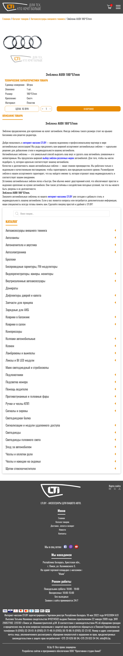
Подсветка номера (17, 381)
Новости (62, 529)
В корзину (89, 108)
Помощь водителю (17, 389)
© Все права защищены (61, 647)
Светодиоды (13, 432)
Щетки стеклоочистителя (21, 468)
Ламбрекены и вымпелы (20, 353)
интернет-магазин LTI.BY (34, 142)
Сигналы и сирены (17, 410)
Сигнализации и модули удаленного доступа (33, 425)
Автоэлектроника (16, 252)
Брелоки (11, 259)
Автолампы (12, 237)
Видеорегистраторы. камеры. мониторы (29, 273)
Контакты (62, 533)
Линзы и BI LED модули (20, 360)
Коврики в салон (15, 324)
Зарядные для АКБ (17, 309)
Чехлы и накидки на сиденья (23, 461)
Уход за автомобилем (19, 446)
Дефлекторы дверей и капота (23, 295)
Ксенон (10, 345)
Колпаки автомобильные (20, 338)
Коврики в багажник (17, 316)
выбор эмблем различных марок (58, 158)
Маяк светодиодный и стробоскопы (27, 367)
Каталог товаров (20, 19)
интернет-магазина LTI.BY (60, 196)
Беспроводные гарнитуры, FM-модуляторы (31, 266)
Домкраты (12, 288)
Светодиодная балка (18, 417)
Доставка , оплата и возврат (62, 525)
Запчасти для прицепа (19, 302)
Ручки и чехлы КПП (17, 403)
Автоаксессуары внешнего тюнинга (26, 230)
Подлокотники (14, 374)
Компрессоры (14, 331)
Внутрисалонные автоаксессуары (25, 280)
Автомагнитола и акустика (21, 244)
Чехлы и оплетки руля (19, 454)
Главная (6, 19)
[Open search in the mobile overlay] (61, 213)
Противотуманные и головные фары (27, 396)
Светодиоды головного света (23, 439)
